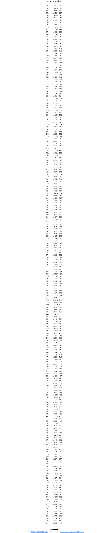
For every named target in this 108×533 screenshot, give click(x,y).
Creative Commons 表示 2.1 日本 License (72, 532)
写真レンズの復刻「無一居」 (39, 532)
